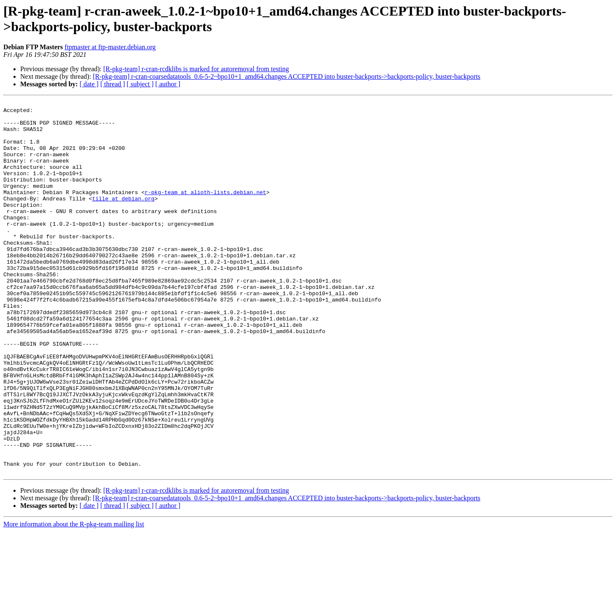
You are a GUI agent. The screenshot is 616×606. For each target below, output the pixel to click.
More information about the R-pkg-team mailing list (73, 598)
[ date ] (89, 84)
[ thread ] (112, 84)
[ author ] (168, 84)
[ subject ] (140, 84)
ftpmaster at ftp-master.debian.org (110, 47)
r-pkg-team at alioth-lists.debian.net (205, 211)
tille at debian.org (123, 218)
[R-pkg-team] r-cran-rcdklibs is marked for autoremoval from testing (196, 68)
